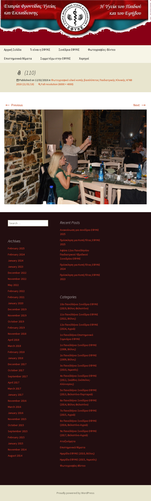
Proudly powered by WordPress (75, 493)
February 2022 (16, 291)
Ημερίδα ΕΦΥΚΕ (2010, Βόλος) (77, 453)
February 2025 (16, 248)
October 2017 (16, 370)
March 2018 (14, 346)
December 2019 (17, 309)
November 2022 (17, 279)
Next (140, 105)
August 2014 (15, 455)
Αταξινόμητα (68, 441)
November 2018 (17, 333)
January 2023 (15, 266)
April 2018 (13, 340)
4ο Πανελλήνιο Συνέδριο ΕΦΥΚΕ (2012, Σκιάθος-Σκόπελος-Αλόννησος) (78, 380)
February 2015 (16, 437)
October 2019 (16, 321)
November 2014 (17, 449)
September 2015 (18, 431)
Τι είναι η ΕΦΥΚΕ (40, 50)
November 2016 (17, 400)
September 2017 (18, 376)
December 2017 (17, 364)
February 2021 (16, 297)
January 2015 (15, 443)
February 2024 (16, 254)
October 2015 (16, 425)
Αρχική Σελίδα (12, 50)
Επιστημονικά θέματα (18, 58)
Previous (13, 105)
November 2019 (17, 315)
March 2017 (14, 388)
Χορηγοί (84, 58)
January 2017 (15, 394)
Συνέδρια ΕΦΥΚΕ (69, 50)
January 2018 (15, 358)
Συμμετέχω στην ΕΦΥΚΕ (55, 58)
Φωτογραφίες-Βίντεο (101, 50)
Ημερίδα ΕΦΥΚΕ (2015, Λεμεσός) (78, 459)
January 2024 (15, 260)
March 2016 (14, 407)
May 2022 (13, 285)
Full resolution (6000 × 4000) (57, 84)
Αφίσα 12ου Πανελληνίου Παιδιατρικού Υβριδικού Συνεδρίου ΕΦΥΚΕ (74, 254)
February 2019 (16, 327)
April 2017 (13, 382)
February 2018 (16, 352)
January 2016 (15, 413)
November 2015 (17, 419)
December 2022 (17, 272)
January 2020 (15, 303)
